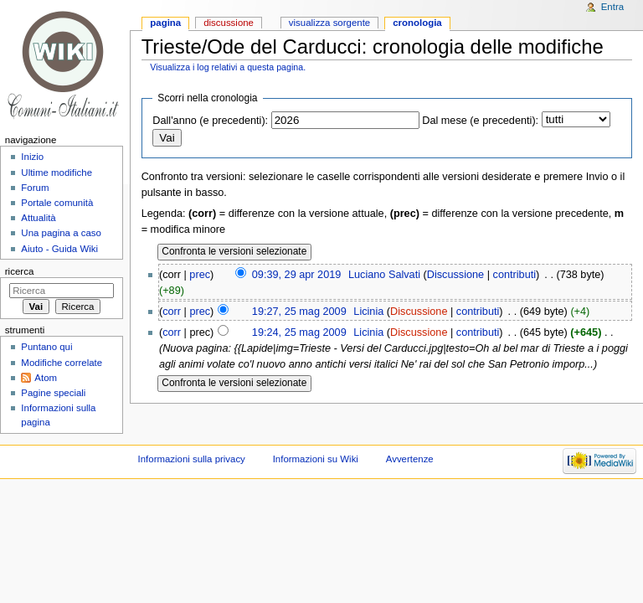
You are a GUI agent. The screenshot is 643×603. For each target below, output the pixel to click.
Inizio (32, 157)
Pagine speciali (53, 393)
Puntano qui (46, 347)
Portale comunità (57, 203)
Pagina (165, 23)
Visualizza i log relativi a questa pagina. (228, 67)
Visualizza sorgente (329, 23)
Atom (45, 378)
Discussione (455, 275)
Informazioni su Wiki (315, 459)
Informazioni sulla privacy (191, 459)
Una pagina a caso (61, 233)
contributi (514, 275)
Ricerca (19, 271)
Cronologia (417, 23)
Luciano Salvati (384, 275)
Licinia (368, 311)
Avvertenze (410, 459)
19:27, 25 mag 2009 (299, 311)
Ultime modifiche (56, 173)
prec (199, 275)
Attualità (38, 218)
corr (171, 311)
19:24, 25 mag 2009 (299, 332)
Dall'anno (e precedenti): (210, 120)
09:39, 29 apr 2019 (297, 275)
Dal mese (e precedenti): (480, 120)
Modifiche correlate (61, 363)
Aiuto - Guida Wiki (59, 249)
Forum (35, 188)
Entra (612, 7)
